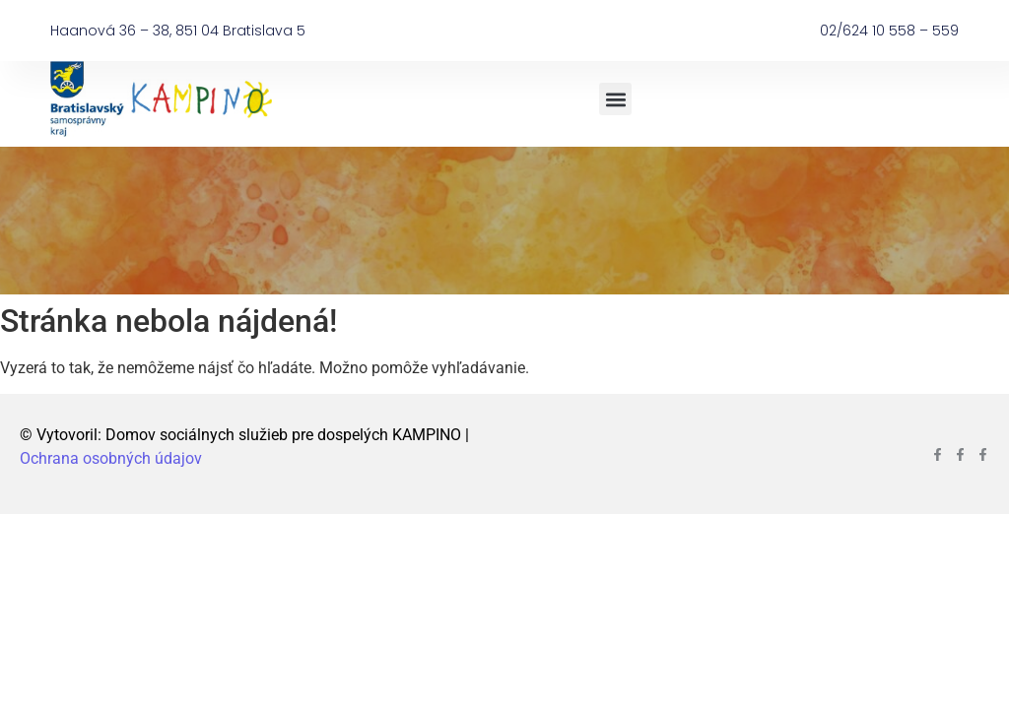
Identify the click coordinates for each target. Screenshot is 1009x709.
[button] (615, 99)
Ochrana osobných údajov (111, 458)
